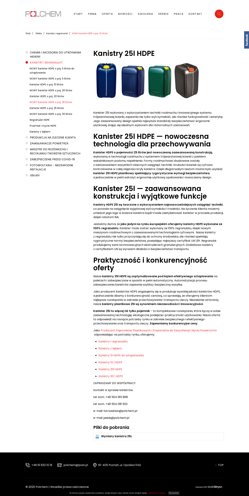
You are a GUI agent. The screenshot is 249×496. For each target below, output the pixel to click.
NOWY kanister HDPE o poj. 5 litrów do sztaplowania (52, 69)
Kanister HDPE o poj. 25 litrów (47, 107)
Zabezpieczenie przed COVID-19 (52, 158)
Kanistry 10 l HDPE (110, 361)
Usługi (34, 174)
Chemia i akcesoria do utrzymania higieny (55, 53)
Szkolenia (145, 14)
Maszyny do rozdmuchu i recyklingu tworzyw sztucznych (55, 150)
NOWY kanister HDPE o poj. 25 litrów (51, 101)
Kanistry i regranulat (57, 32)
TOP (219, 465)
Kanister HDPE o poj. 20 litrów (47, 95)
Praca (178, 14)
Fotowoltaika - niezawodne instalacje (51, 166)
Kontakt (195, 14)
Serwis (163, 14)
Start (78, 14)
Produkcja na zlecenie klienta (53, 136)
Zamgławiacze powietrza (49, 142)
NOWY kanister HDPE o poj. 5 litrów (50, 77)
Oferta (107, 14)
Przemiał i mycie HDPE (43, 124)
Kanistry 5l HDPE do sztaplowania (121, 354)
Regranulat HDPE (40, 119)
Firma (92, 14)
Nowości (125, 14)
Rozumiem (174, 493)
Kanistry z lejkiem (40, 130)
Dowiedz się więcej (156, 493)
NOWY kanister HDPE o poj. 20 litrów (51, 89)
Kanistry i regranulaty (113, 340)
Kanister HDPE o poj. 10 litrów (46, 83)
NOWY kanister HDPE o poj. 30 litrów (51, 113)
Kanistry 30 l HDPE (111, 375)
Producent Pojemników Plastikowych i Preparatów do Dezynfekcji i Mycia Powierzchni (159, 329)
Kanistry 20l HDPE (110, 368)
